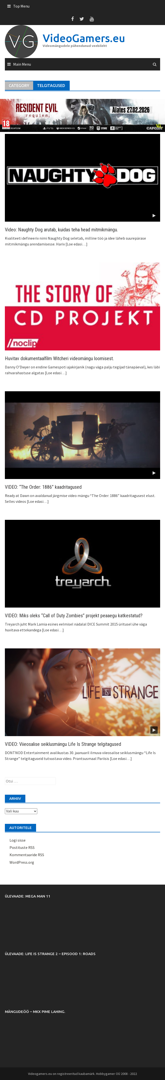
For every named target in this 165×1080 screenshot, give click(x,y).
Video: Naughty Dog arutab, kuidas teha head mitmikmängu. (61, 230)
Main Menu (22, 64)
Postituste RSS (22, 847)
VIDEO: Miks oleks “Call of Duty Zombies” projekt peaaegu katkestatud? (74, 615)
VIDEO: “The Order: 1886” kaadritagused (43, 487)
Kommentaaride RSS (27, 854)
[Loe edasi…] (76, 244)
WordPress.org (22, 862)
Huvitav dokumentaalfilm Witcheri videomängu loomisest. (59, 358)
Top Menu (21, 6)
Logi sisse (18, 840)
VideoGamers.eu (84, 38)
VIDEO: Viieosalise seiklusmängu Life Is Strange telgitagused (63, 744)
